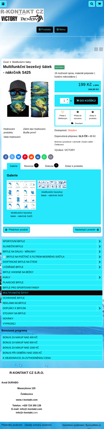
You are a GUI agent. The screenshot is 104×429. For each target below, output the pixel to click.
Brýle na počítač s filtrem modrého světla (52, 256)
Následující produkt (87, 229)
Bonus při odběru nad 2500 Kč (22, 353)
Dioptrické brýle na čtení (52, 261)
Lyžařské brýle (52, 267)
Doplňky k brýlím (52, 308)
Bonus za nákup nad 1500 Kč (21, 347)
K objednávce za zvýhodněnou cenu (27, 358)
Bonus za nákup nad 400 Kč (20, 337)
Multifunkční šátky (16, 293)
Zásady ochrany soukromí (38, 425)
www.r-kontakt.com (27, 400)
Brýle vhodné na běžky (18, 272)
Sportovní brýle (52, 241)
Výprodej (9, 323)
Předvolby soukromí (11, 425)
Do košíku (86, 100)
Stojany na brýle (14, 313)
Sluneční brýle (52, 246)
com (27, 412)
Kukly (52, 277)
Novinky (8, 318)
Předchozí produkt (16, 229)
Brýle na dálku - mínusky (52, 251)
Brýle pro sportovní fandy (21, 287)
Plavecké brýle (13, 282)
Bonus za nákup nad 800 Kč (20, 342)
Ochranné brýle (14, 298)
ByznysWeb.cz (93, 425)
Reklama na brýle (14, 303)
